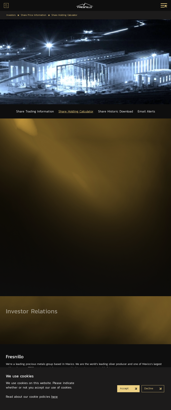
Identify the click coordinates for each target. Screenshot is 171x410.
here (54, 396)
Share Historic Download (115, 111)
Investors (11, 15)
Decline (149, 388)
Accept (124, 388)
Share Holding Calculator (64, 15)
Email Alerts (146, 111)
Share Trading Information (35, 111)
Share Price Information (33, 15)
